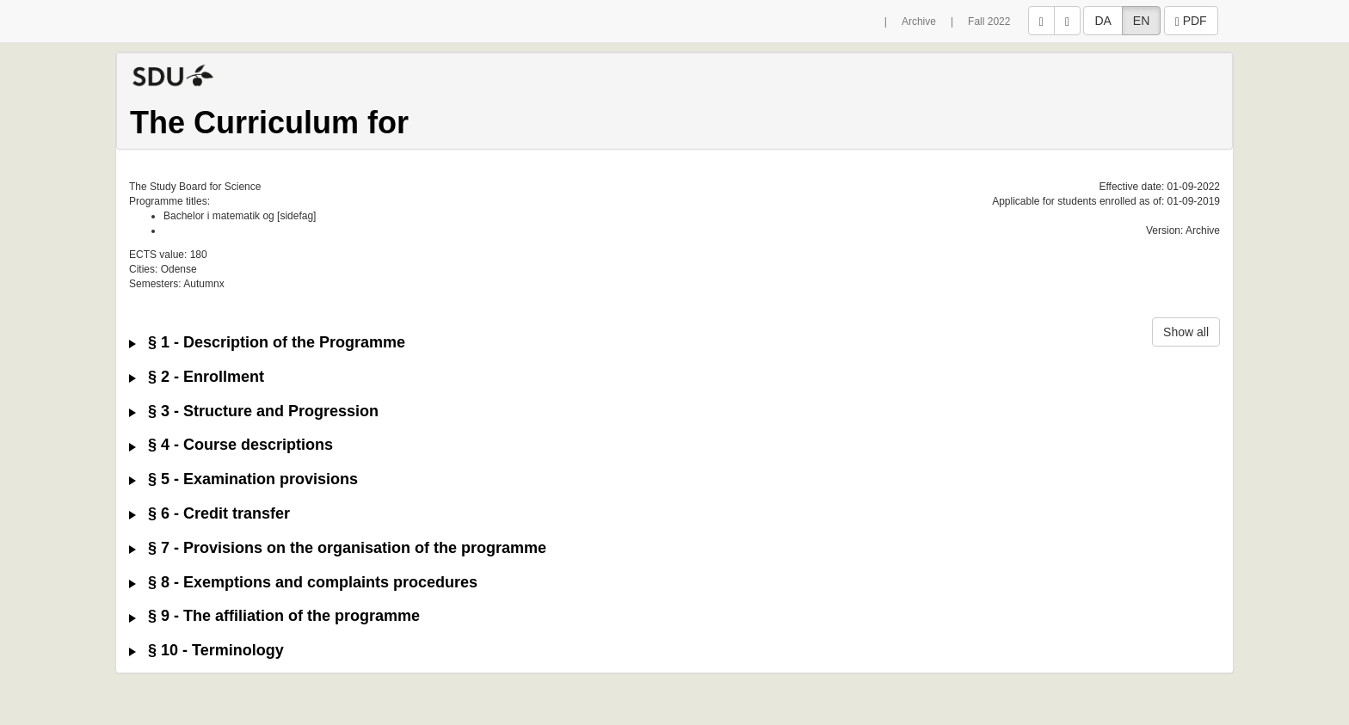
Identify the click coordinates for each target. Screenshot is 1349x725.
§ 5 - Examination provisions (243, 479)
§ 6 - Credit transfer (209, 514)
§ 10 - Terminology (206, 650)
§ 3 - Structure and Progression (254, 411)
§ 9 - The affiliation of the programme (274, 616)
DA (1102, 21)
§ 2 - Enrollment (196, 377)
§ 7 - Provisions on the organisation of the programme (337, 548)
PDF (1191, 21)
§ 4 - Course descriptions (231, 445)
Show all (1186, 332)
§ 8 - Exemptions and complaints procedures (303, 582)
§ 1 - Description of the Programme (267, 343)
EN (1141, 21)
